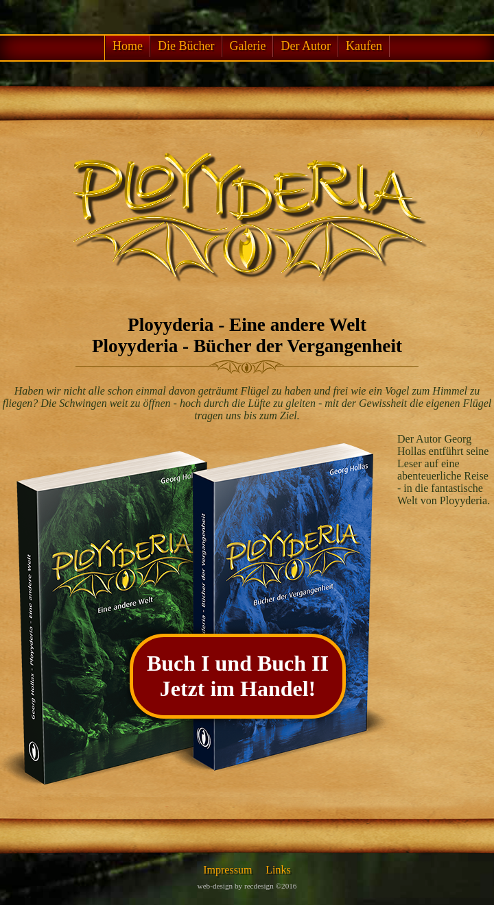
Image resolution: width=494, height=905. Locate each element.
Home (128, 46)
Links (278, 870)
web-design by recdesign (236, 886)
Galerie (248, 46)
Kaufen (364, 46)
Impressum (227, 870)
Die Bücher (186, 46)
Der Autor (305, 46)
